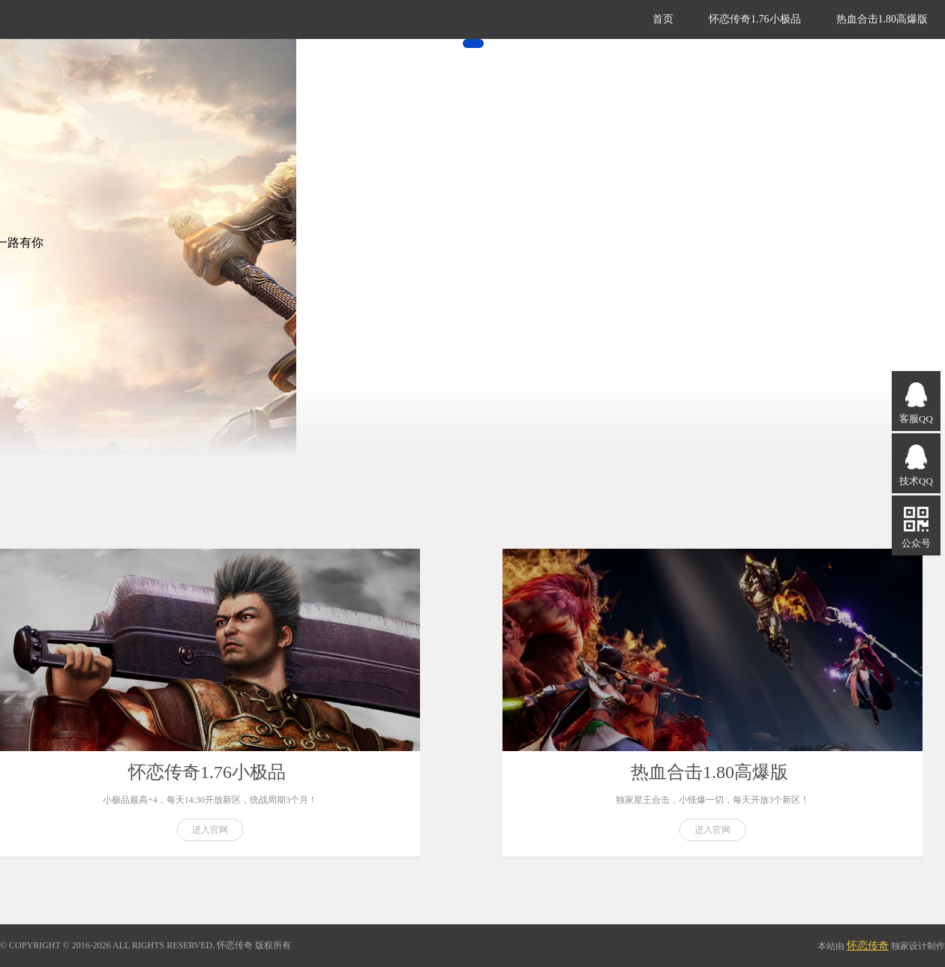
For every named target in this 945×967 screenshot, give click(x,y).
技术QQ (916, 464)
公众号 (916, 527)
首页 (663, 19)
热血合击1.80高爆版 (882, 19)
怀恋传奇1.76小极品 (755, 19)
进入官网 (210, 830)
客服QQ (916, 402)
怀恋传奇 (868, 945)
